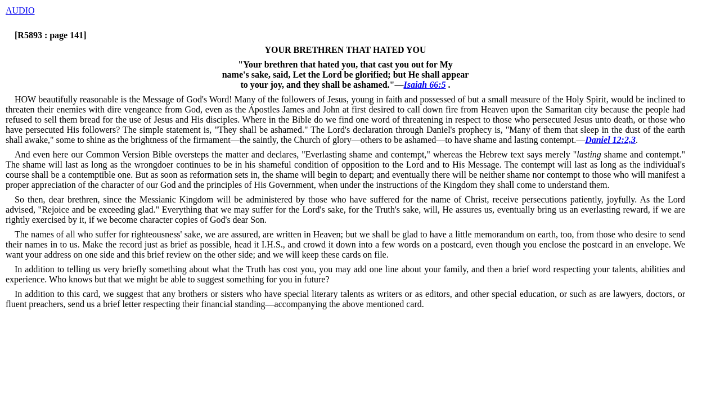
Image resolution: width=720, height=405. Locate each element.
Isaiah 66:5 (424, 84)
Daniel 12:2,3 (610, 140)
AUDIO (20, 10)
